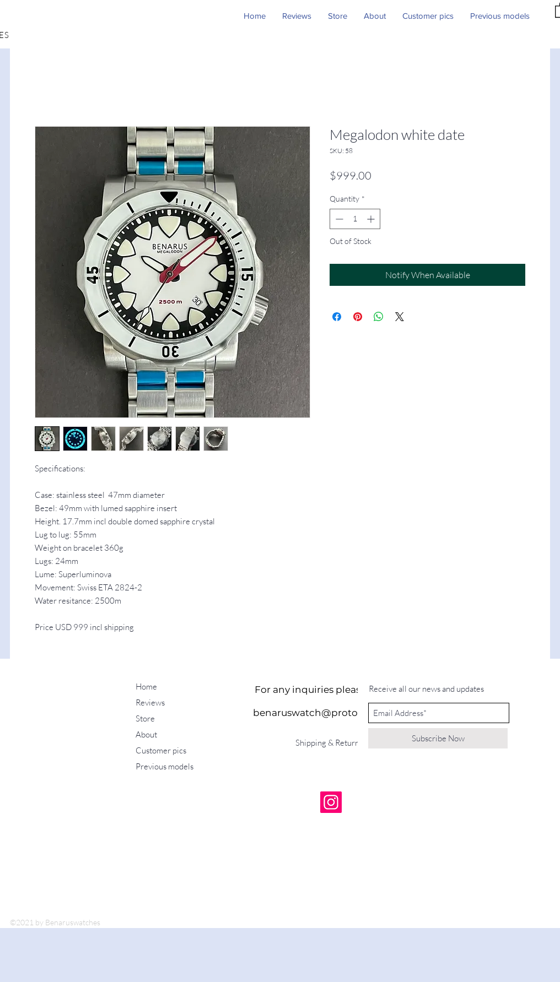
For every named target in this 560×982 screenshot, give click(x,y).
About (146, 734)
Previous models (164, 766)
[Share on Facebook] (336, 316)
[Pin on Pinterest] (357, 316)
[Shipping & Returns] (331, 742)
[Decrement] (338, 219)
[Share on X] (399, 316)
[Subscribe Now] (438, 738)
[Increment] (372, 219)
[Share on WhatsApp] (378, 316)
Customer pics (161, 750)
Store (145, 718)
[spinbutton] (355, 219)
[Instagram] (331, 802)
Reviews (150, 702)
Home (146, 686)
